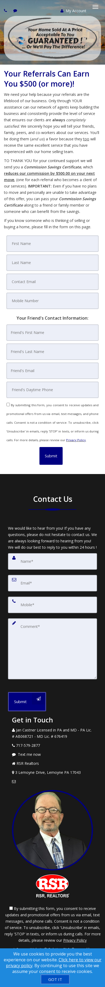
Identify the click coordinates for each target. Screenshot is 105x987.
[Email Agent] (52, 781)
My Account (73, 10)
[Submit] (27, 701)
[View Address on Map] (52, 772)
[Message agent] (52, 754)
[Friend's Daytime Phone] (52, 390)
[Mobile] (52, 605)
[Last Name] (52, 262)
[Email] (52, 583)
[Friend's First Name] (52, 332)
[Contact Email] (52, 282)
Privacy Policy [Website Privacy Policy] (76, 440)
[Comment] (52, 648)
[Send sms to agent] (15, 10)
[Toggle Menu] (95, 7)
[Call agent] (6, 10)
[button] (51, 456)
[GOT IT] (55, 979)
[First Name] (52, 243)
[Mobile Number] (52, 301)
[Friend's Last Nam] (52, 351)
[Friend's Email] (52, 371)
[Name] (52, 561)
